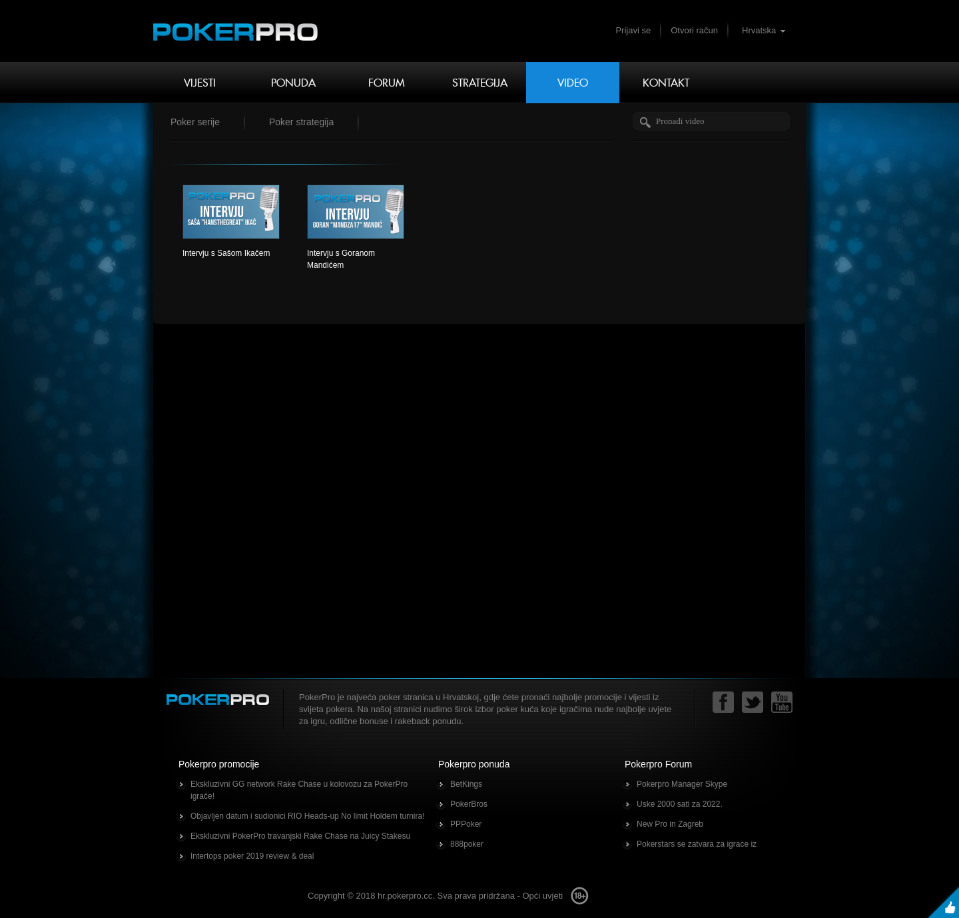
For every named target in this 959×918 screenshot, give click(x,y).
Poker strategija (301, 122)
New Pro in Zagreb (670, 824)
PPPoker (465, 824)
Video (572, 82)
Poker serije (195, 122)
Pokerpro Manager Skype (682, 784)
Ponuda (293, 82)
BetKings (466, 784)
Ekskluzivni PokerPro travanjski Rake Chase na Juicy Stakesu (300, 836)
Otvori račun (694, 30)
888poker (466, 844)
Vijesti (200, 82)
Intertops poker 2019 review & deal (252, 856)
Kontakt (666, 82)
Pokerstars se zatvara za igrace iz (697, 844)
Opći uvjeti (542, 896)
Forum (386, 82)
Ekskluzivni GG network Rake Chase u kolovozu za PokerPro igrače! (299, 790)
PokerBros (468, 804)
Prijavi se (633, 30)
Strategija (479, 82)
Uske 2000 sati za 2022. (680, 804)
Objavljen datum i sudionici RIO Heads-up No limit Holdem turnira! (307, 816)
